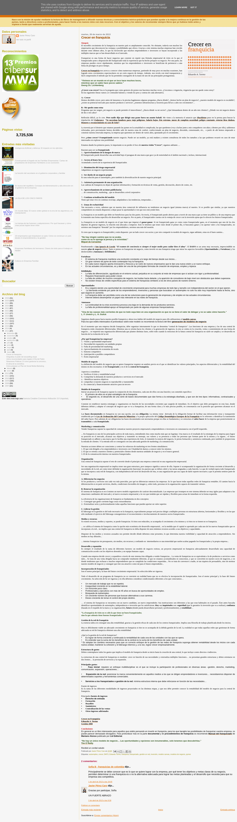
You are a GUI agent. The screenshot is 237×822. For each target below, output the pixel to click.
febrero (10, 368)
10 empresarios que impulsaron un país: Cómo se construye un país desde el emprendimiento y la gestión (43, 237)
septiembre (11, 340)
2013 (7, 331)
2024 (7, 303)
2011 (7, 376)
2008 (7, 383)
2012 (7, 373)
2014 (7, 328)
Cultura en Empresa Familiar (27, 261)
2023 (7, 306)
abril (9, 350)
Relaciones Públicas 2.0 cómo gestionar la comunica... (26, 361)
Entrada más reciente (91, 810)
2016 (7, 323)
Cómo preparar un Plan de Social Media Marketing (25, 366)
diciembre (11, 333)
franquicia (125, 754)
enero (9, 371)
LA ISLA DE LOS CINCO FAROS (28, 198)
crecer (101, 754)
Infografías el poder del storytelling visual (21, 357)
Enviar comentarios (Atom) (106, 815)
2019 (7, 316)
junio (9, 345)
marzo (9, 352)
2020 (7, 313)
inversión (154, 754)
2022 (7, 308)
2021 (7, 311)
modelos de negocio (177, 754)
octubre (10, 338)
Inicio (160, 810)
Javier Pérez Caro (97, 785)
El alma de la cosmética (15, 364)
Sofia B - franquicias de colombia (106, 766)
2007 (7, 386)
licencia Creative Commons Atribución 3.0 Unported (45, 398)
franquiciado (134, 754)
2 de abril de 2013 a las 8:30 (99, 800)
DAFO (106, 754)
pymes (188, 754)
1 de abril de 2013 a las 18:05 (100, 782)
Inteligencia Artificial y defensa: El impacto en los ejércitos (39, 148)
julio (9, 343)
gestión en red (145, 754)
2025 (7, 301)
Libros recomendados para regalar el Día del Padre (25, 359)
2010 (7, 378)
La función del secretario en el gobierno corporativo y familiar (40, 173)
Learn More (181, 7)
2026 (7, 298)
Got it (193, 7)
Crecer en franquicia (13, 354)
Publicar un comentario (90, 805)
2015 (7, 326)
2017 (7, 321)
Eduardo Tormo (115, 754)
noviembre (11, 336)
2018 (7, 318)
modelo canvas (164, 754)
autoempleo (93, 754)
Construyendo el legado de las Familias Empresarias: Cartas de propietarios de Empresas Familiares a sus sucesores (41, 162)
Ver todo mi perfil (23, 40)
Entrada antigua (227, 810)
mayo (9, 347)
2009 (7, 381)
